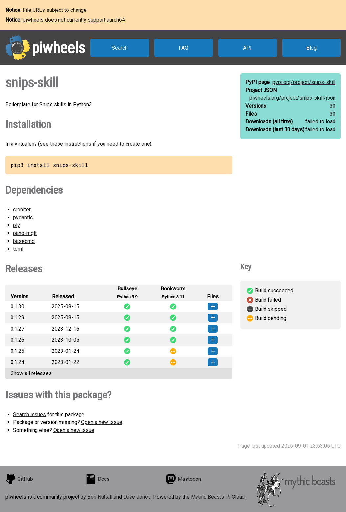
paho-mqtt (25, 233)
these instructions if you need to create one (100, 144)
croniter (22, 209)
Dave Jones (137, 497)
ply (16, 225)
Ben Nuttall (99, 497)
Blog (311, 48)
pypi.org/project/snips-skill (303, 82)
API (247, 48)
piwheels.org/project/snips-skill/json (292, 98)
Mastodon (183, 479)
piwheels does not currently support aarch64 (74, 20)
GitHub (19, 479)
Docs (97, 479)
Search (119, 48)
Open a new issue (101, 422)
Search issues (29, 414)
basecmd (24, 241)
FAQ (183, 48)
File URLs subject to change (55, 10)
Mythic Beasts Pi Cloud (218, 497)
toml (18, 249)
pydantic (23, 217)
